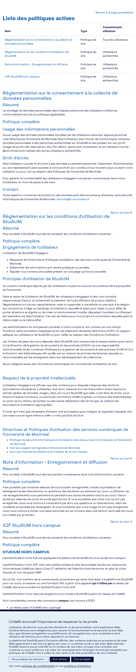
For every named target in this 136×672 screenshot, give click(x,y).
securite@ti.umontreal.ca (73, 199)
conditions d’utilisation (77, 666)
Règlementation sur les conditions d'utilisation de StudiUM (56, 219)
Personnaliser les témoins (29, 659)
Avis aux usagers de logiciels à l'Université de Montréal (45, 448)
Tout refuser (59, 659)
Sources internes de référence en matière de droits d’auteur (49, 452)
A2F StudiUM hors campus (22, 76)
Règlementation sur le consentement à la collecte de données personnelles (60, 95)
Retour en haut (121, 213)
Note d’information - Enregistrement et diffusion (36, 64)
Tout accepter (82, 659)
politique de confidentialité (38, 666)
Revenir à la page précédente (114, 12)
